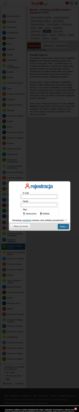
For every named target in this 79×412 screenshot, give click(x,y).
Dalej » (63, 73)
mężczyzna (31, 60)
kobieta (46, 60)
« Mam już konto (20, 73)
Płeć (25, 56)
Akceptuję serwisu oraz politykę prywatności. (38, 67)
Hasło (25, 48)
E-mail (26, 40)
